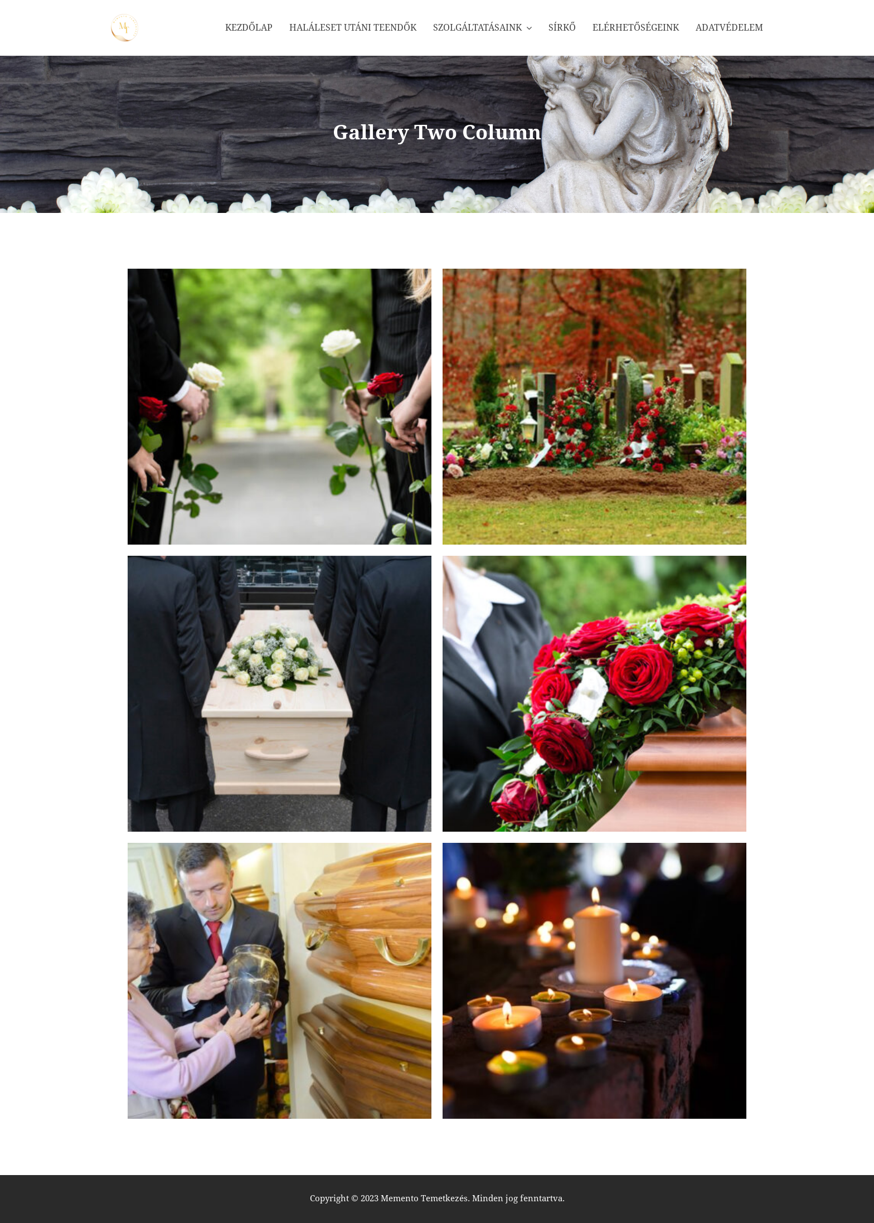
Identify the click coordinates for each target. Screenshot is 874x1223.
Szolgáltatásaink (477, 27)
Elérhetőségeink (636, 27)
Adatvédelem (729, 27)
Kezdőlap (249, 27)
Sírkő (562, 27)
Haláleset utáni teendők (352, 27)
